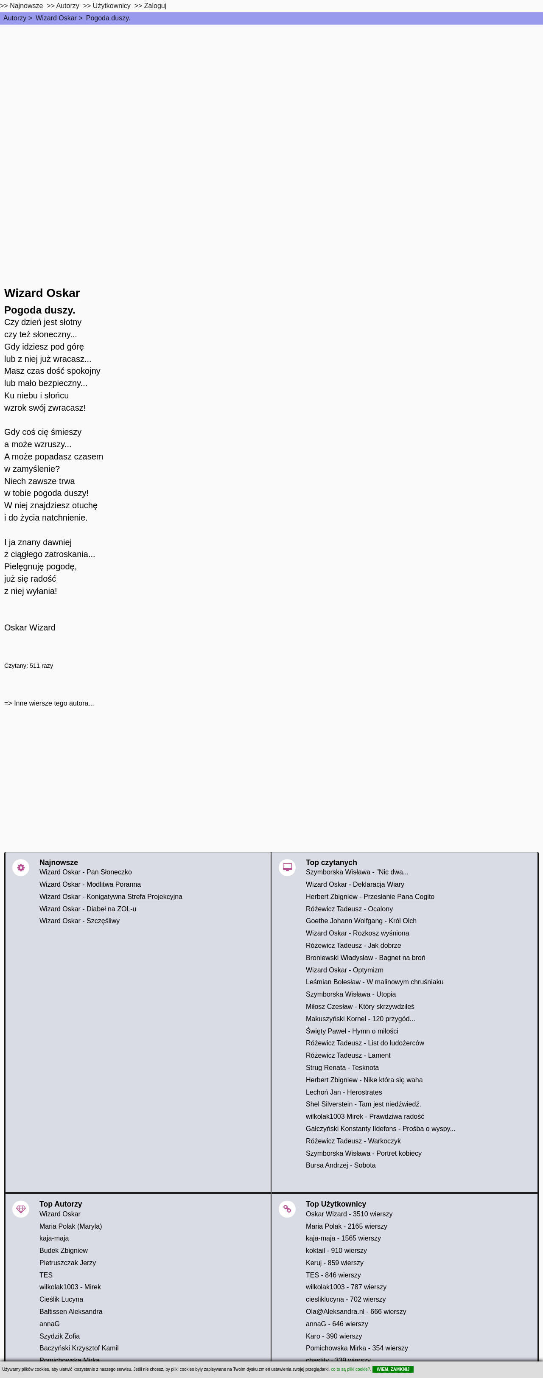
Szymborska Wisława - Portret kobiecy (364, 1153)
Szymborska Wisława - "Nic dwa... (357, 872)
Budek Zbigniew (63, 1250)
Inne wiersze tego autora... (54, 703)
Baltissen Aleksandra (71, 1311)
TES (46, 1275)
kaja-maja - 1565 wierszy (343, 1238)
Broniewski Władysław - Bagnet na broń (365, 957)
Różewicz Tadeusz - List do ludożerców (365, 1043)
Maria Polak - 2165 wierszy (346, 1226)
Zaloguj (155, 5)
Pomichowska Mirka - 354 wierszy (357, 1348)
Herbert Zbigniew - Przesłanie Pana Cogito (370, 896)
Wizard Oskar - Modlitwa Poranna (90, 884)
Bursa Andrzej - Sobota (341, 1165)
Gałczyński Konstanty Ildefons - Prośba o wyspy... (381, 1128)
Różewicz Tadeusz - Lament (348, 1055)
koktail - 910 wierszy (336, 1250)
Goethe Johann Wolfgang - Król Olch (361, 920)
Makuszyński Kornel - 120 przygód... (360, 1018)
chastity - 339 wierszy (338, 1360)
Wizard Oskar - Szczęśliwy (79, 920)
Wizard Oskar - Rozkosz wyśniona (357, 933)
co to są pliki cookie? (350, 1369)
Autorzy (14, 18)
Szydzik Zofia (59, 1336)
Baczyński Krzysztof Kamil (79, 1348)
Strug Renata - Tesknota (342, 1067)
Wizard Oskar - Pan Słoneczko (85, 872)
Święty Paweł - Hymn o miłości (352, 1031)
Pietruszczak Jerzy (67, 1262)
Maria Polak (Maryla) (70, 1226)
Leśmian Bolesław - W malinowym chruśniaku (375, 982)
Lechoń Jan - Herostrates (344, 1092)
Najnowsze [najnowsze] (26, 5)
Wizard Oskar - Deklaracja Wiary (355, 884)
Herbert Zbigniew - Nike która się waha (364, 1080)
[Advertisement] (271, 88)
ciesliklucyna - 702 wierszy (346, 1299)
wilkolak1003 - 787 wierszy (346, 1287)
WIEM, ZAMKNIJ (393, 1369)
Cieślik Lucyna (61, 1299)
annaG (49, 1324)
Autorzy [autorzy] (67, 5)
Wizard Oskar (56, 18)
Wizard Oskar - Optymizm (344, 970)
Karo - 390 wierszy (334, 1336)
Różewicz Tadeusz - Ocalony (349, 909)
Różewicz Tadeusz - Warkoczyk (353, 1141)
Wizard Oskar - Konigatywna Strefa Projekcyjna (110, 896)
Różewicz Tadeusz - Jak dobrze (353, 945)
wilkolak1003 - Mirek (70, 1287)
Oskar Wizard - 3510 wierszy (349, 1214)
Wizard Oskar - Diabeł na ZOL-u (88, 909)
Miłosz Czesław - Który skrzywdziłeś (360, 1006)
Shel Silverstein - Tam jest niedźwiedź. (363, 1104)
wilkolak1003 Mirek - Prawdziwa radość (365, 1116)
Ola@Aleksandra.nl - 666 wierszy (356, 1311)
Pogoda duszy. (108, 18)
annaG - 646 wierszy (337, 1324)
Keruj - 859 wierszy (335, 1262)
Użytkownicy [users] (112, 5)
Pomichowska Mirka (69, 1360)
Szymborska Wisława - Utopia (351, 994)
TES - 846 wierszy (333, 1275)
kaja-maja (54, 1238)
